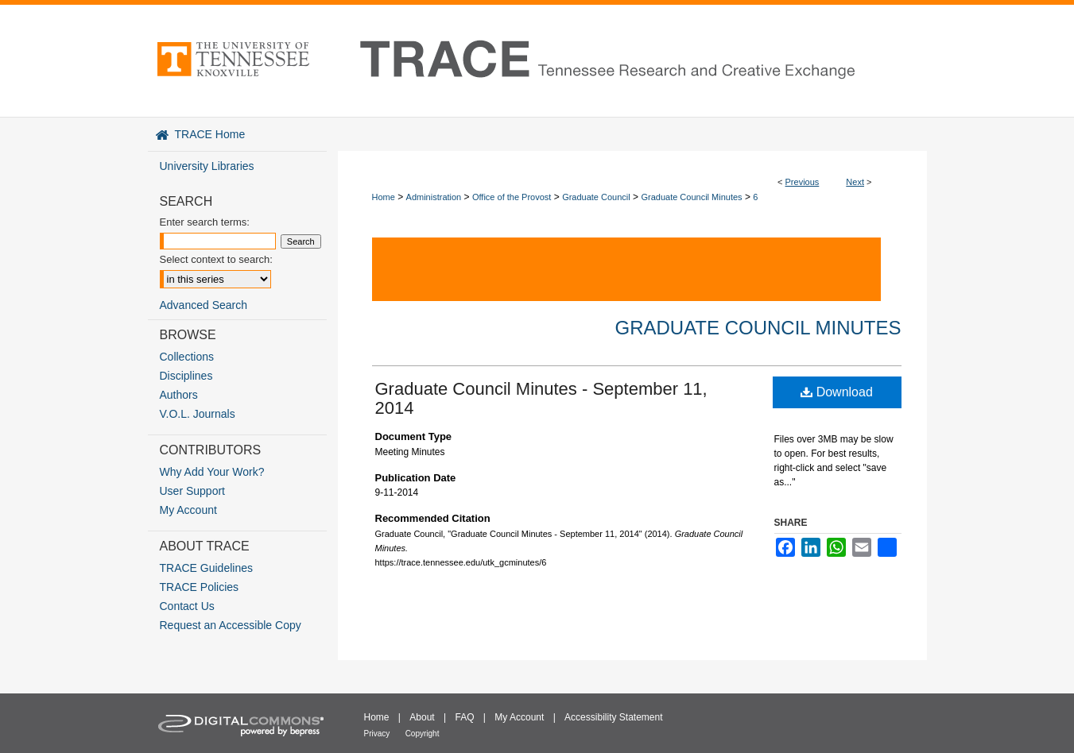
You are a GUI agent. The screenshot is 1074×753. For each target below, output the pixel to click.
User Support (192, 491)
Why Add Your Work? (212, 471)
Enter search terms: (205, 222)
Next (855, 182)
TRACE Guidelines (207, 568)
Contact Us (187, 606)
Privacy (377, 733)
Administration (434, 197)
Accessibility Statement (613, 717)
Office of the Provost (511, 197)
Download (837, 392)
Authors (179, 394)
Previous (802, 182)
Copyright (422, 733)
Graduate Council (596, 197)
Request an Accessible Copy (230, 625)
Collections (187, 356)
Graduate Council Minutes (691, 197)
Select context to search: (216, 259)
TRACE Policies (199, 587)
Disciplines (186, 375)
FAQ (464, 717)
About (421, 717)
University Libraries (207, 166)
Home (383, 197)
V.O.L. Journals (197, 413)
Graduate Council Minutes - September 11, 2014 (541, 398)
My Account (188, 510)
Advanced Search (204, 305)
